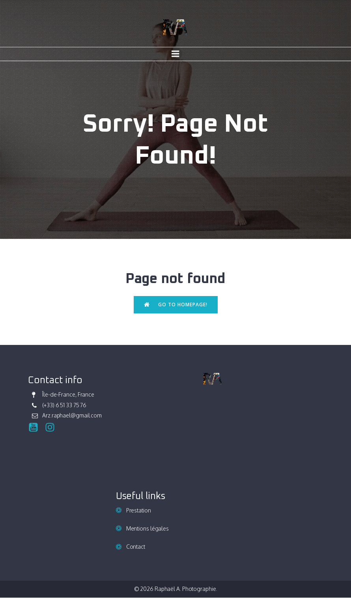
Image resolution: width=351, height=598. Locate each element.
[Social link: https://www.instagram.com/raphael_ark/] (53, 428)
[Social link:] (36, 428)
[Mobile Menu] (175, 54)
